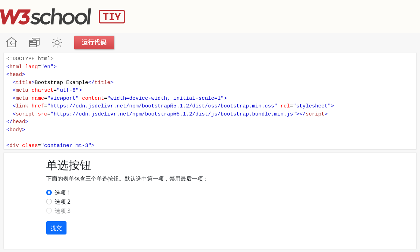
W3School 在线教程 (11, 42)
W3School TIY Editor (62, 16)
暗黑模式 (57, 42)
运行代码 (94, 42)
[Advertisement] (292, 15)
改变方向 (34, 42)
